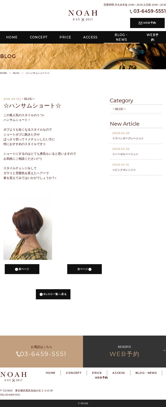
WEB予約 (147, 22)
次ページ (84, 269)
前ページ (22, 269)
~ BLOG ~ (119, 109)
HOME (3, 73)
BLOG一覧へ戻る (53, 295)
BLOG (16, 73)
